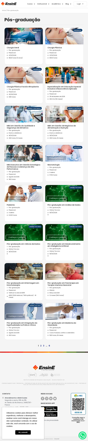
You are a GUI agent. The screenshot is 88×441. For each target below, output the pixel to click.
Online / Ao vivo (75, 187)
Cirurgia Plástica (54, 47)
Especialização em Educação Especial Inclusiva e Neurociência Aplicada (64, 87)
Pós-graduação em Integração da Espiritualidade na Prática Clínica (22, 324)
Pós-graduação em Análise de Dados (63, 205)
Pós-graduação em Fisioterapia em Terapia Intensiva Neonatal (63, 284)
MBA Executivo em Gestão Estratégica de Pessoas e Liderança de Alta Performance (23, 166)
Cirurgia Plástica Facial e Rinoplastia (23, 86)
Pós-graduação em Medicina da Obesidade (61, 324)
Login (80, 4)
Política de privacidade (49, 420)
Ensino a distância (34, 108)
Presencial (37, 30)
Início (4, 10)
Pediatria (11, 205)
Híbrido (78, 266)
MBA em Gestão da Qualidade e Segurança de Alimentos (21, 126)
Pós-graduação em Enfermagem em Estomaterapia (23, 284)
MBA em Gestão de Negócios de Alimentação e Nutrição (61, 126)
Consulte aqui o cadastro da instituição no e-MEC (78, 419)
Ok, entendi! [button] (23, 432)
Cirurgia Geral (13, 47)
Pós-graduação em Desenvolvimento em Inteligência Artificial (64, 245)
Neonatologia (53, 164)
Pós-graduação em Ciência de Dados (23, 244)
